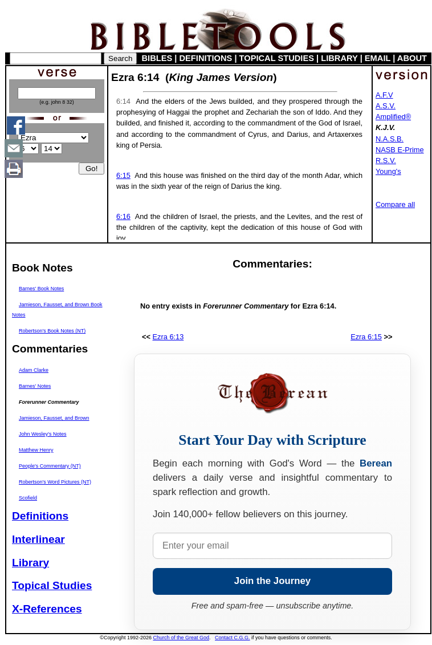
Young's (388, 171)
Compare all (395, 204)
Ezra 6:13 (168, 336)
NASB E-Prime (400, 149)
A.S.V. (386, 106)
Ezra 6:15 (366, 336)
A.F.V (384, 95)
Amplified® (393, 116)
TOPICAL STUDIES (276, 58)
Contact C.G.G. (232, 637)
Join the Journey (272, 580)
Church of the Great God (181, 637)
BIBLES (157, 58)
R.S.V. (386, 160)
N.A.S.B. (390, 139)
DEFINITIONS (206, 58)
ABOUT (412, 58)
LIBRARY (339, 58)
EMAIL (377, 58)
